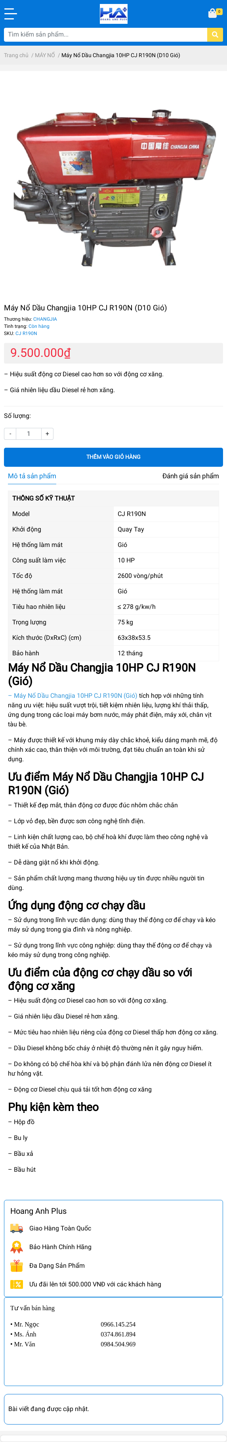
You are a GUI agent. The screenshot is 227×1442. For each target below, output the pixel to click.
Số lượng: (17, 416)
